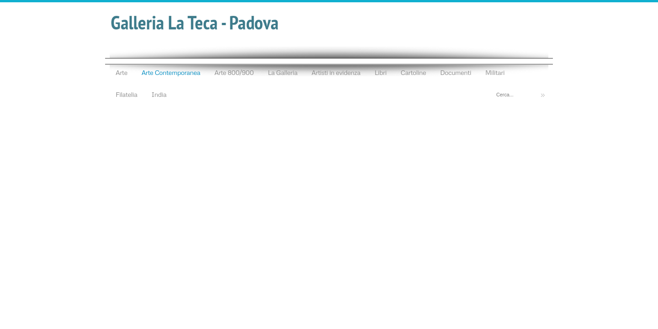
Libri (381, 72)
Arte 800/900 (234, 72)
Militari (494, 72)
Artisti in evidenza (336, 72)
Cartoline (413, 72)
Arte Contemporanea (171, 72)
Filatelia (126, 94)
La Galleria (282, 72)
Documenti (455, 72)
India (158, 94)
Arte (121, 72)
